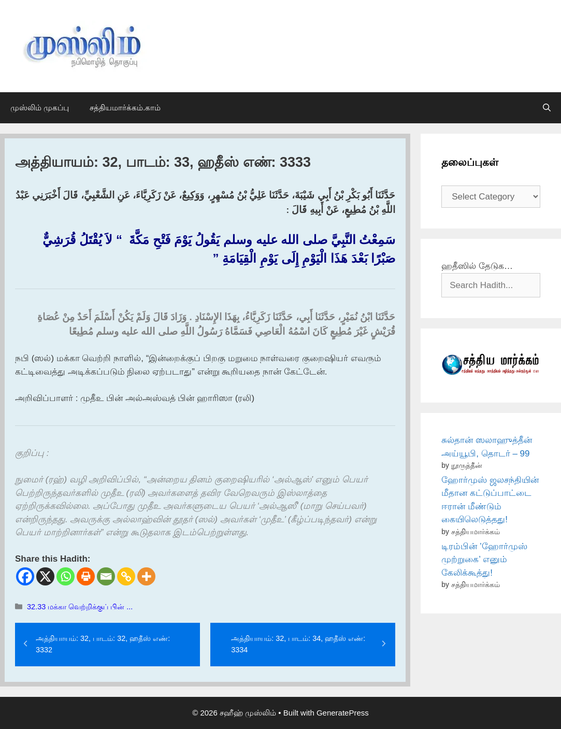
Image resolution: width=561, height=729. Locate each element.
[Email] (106, 576)
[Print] (86, 576)
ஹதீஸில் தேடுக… (477, 266)
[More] (146, 576)
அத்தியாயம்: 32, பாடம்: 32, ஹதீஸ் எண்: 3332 (103, 644)
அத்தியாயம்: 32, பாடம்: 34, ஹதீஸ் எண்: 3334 (298, 644)
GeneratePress (343, 712)
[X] (45, 576)
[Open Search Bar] (547, 107)
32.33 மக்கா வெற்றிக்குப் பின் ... (80, 607)
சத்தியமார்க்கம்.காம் (125, 107)
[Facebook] (25, 576)
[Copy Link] (126, 576)
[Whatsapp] (65, 576)
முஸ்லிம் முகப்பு (39, 107)
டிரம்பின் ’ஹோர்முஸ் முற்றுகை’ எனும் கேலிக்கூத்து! (484, 559)
